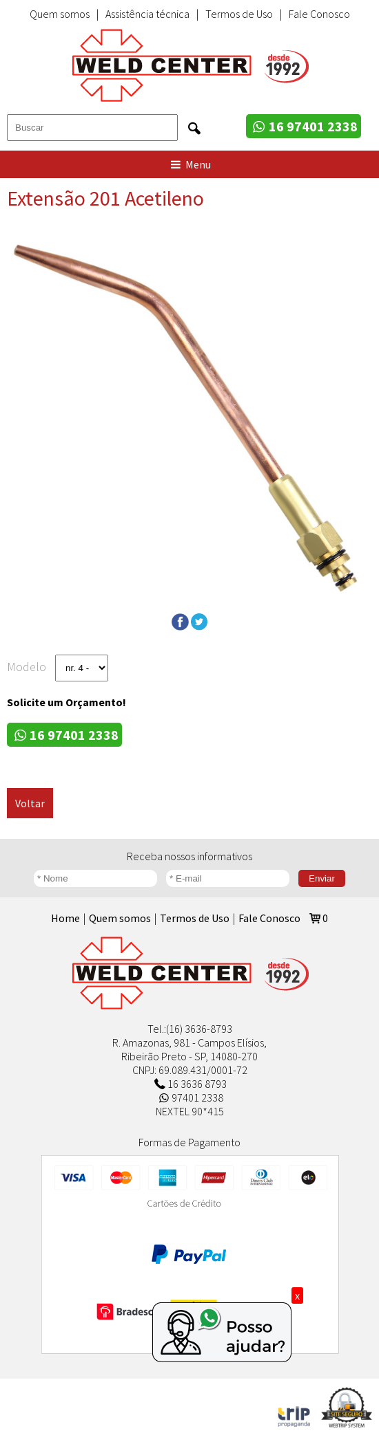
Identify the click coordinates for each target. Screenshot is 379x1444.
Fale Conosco (319, 14)
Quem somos (60, 14)
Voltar (30, 803)
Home (65, 918)
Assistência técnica (147, 14)
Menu (189, 164)
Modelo (26, 667)
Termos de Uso (239, 14)
